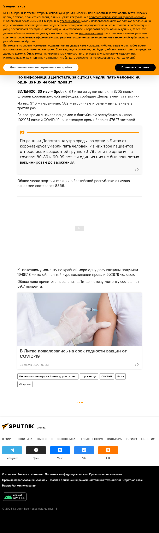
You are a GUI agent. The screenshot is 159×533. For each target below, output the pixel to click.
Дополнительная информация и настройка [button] (41, 67)
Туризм (131, 439)
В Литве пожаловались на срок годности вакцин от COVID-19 (73, 353)
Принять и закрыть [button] (135, 67)
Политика (25, 439)
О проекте (9, 474)
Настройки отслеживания (19, 485)
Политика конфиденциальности (66, 474)
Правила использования (105, 474)
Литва (120, 376)
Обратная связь (133, 480)
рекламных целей (91, 33)
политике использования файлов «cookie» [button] (117, 17)
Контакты (37, 474)
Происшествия (91, 439)
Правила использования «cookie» (24, 480)
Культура (114, 439)
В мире (7, 439)
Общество (25, 384)
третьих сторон (70, 21)
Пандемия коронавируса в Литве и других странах (48, 376)
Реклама (23, 474)
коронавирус (89, 376)
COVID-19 (106, 376)
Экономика (66, 439)
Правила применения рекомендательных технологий (85, 480)
